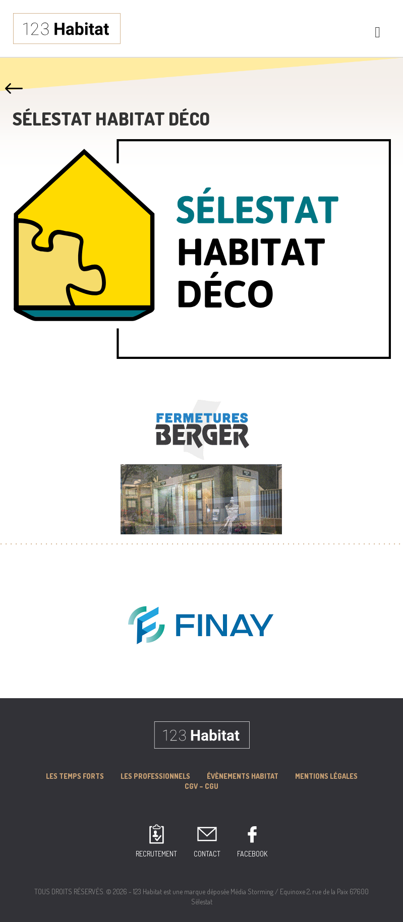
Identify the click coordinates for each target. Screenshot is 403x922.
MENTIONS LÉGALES (326, 776)
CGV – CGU (201, 786)
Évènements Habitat (242, 776)
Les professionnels (155, 776)
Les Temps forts (75, 776)
